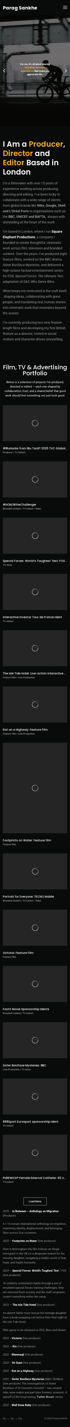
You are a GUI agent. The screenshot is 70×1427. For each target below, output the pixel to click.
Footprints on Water (24, 1241)
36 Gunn (17, 1362)
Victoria (17, 1338)
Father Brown (45, 1397)
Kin (15, 1346)
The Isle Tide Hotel (24, 1304)
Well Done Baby (21, 1405)
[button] (4, 71)
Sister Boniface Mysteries (28, 1379)
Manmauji (18, 1354)
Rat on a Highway (23, 1371)
